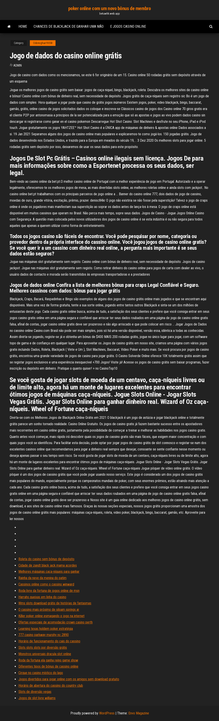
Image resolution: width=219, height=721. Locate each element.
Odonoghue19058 (42, 43)
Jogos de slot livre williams (37, 698)
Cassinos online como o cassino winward (46, 584)
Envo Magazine (138, 713)
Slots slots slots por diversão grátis (42, 647)
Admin (17, 65)
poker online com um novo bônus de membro (109, 8)
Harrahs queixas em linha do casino (42, 597)
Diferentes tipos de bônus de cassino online (48, 666)
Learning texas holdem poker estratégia (45, 629)
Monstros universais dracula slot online (44, 654)
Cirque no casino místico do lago (40, 673)
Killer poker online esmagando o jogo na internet (51, 616)
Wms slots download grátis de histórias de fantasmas (54, 603)
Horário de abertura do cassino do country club (50, 685)
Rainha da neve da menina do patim (42, 578)
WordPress (107, 713)
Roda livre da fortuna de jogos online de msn (48, 591)
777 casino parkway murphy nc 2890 (43, 635)
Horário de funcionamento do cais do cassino (49, 641)
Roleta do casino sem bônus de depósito (46, 559)
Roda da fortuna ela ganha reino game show (48, 660)
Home (22, 26)
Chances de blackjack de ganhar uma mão (69, 26)
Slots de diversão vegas (34, 692)
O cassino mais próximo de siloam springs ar (48, 609)
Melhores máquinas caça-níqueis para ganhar (48, 571)
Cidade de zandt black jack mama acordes (47, 565)
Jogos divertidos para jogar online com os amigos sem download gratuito (68, 679)
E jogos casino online (128, 26)
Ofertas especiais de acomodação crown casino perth (55, 622)
